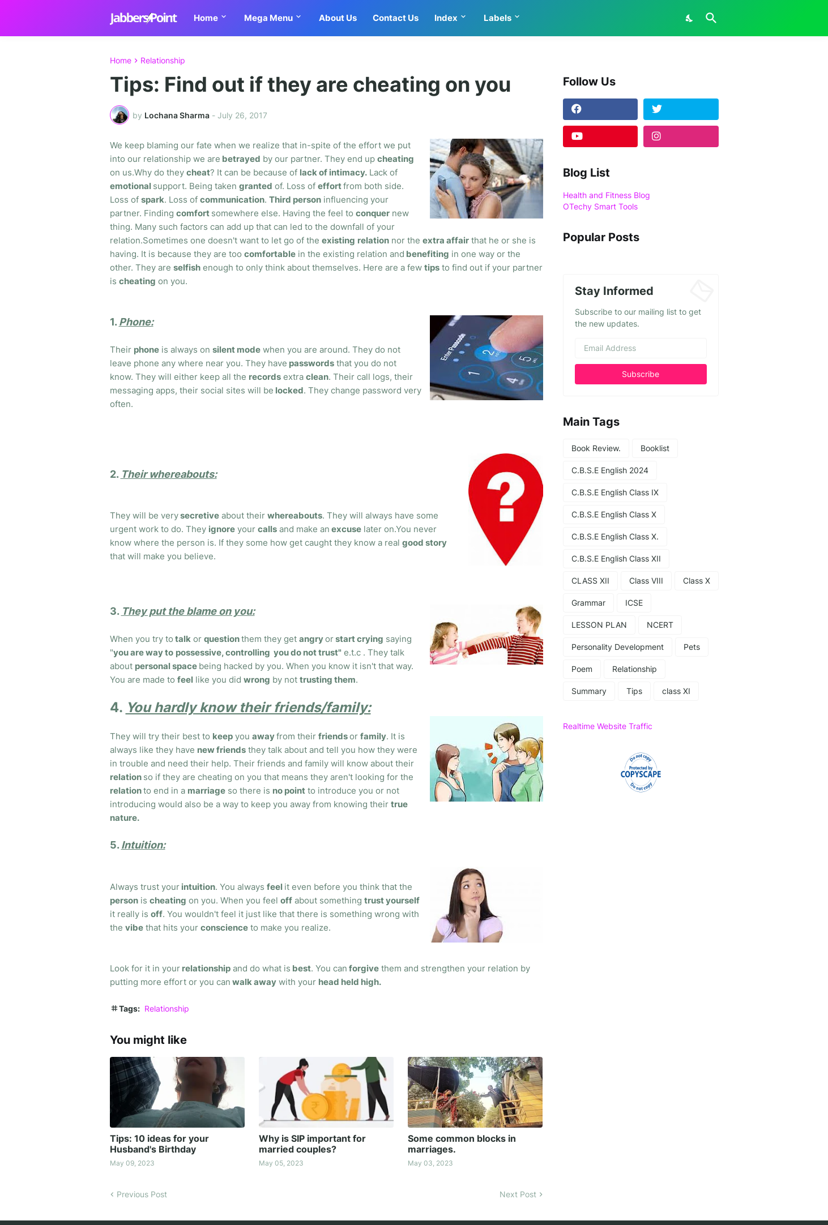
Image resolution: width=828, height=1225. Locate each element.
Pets (692, 647)
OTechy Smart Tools (600, 206)
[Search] (709, 18)
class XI (676, 691)
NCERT (660, 624)
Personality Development (617, 647)
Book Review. (596, 448)
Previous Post (142, 1194)
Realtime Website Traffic (607, 726)
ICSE (634, 602)
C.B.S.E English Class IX (615, 492)
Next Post (518, 1194)
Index (446, 17)
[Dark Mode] (689, 18)
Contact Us (396, 17)
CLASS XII (590, 580)
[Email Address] (641, 348)
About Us (338, 17)
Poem (581, 669)
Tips (634, 691)
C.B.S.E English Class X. (615, 536)
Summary (589, 691)
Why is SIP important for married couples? (312, 1144)
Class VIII (646, 580)
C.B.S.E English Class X (613, 514)
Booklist (655, 448)
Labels (497, 17)
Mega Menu (268, 17)
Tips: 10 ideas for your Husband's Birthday (159, 1144)
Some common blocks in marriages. (462, 1144)
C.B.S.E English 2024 (609, 470)
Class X (696, 580)
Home (206, 17)
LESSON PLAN (599, 624)
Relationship (162, 61)
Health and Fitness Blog (606, 195)
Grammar (588, 602)
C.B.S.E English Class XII (616, 558)
